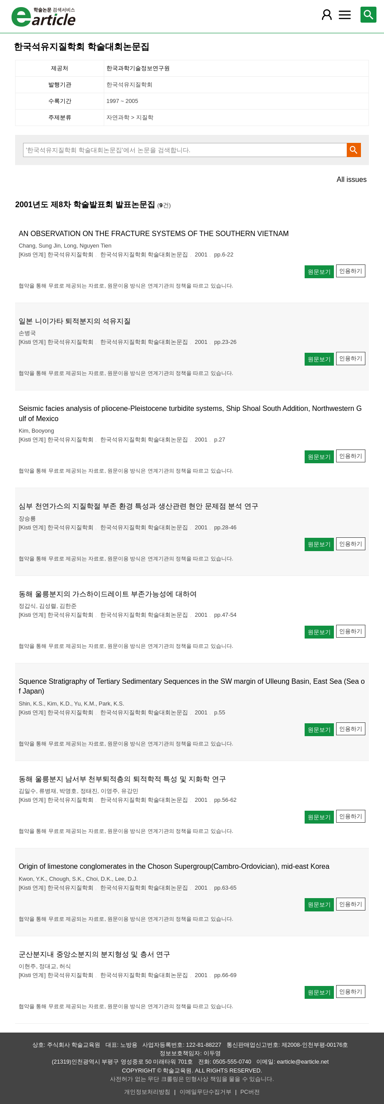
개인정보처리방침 (147, 1091)
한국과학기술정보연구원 (138, 68)
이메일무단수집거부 (205, 1091)
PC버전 (250, 1091)
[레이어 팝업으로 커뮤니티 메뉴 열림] (345, 15)
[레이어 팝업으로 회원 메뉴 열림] (327, 15)
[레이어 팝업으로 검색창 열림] (368, 15)
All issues (352, 179)
